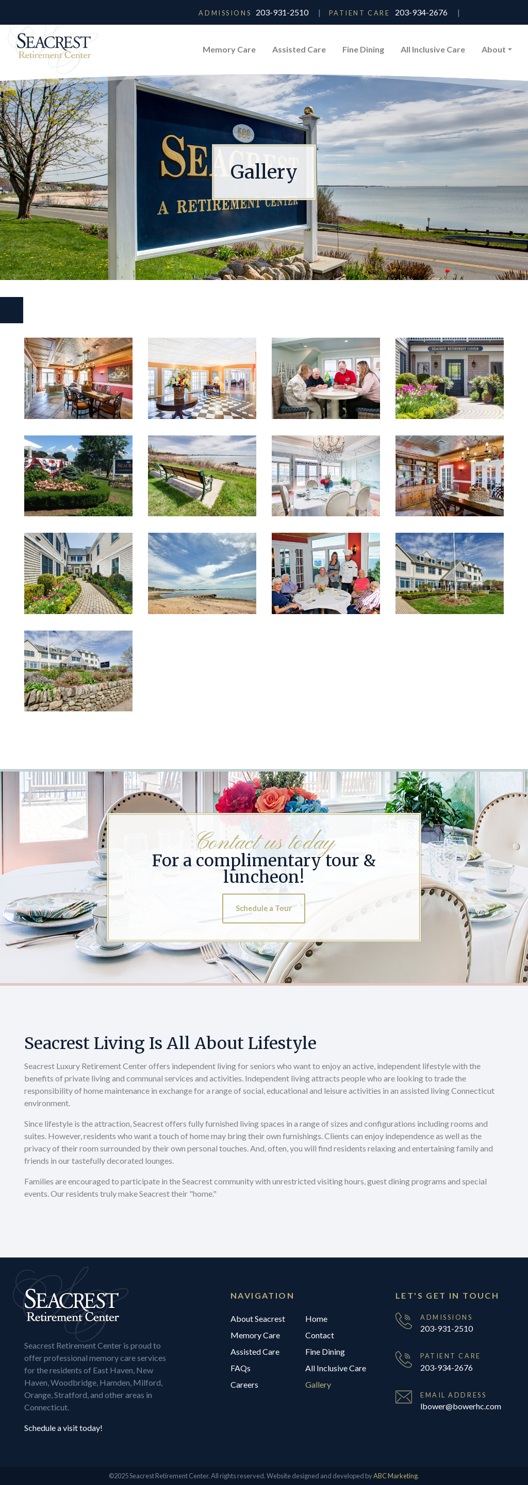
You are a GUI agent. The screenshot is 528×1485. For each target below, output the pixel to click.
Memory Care (229, 49)
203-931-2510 (282, 12)
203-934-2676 (421, 12)
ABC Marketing (395, 1476)
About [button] (494, 49)
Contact (319, 1335)
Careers (244, 1384)
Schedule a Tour (264, 908)
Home (316, 1318)
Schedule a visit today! (63, 1427)
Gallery (318, 1384)
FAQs (240, 1368)
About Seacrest (257, 1318)
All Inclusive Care (433, 49)
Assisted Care (299, 49)
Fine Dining (363, 49)
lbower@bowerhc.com (460, 1406)
